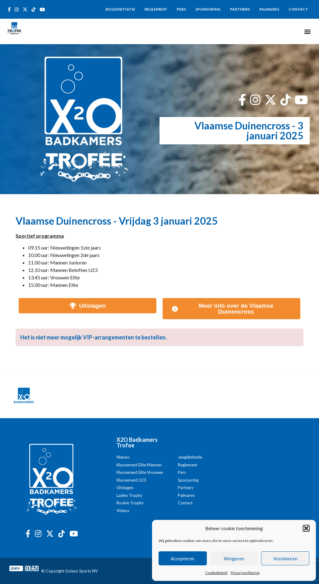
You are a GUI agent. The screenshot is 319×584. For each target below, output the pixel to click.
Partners (240, 9)
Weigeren (234, 558)
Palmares (269, 9)
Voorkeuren (285, 558)
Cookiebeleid (216, 572)
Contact (298, 9)
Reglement (156, 9)
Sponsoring (208, 9)
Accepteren (182, 558)
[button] (306, 528)
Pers (181, 9)
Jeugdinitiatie (120, 9)
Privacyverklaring (245, 572)
